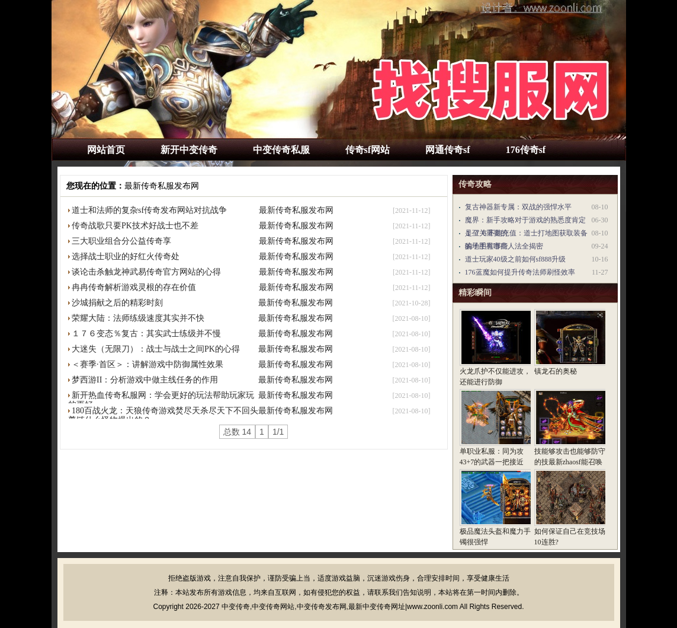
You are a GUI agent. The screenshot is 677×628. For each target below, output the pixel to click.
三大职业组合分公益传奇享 (121, 241)
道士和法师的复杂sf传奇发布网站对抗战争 (149, 210)
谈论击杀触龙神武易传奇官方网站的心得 (146, 271)
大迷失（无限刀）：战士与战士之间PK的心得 (156, 349)
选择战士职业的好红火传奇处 (125, 256)
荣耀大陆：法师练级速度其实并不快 (138, 318)
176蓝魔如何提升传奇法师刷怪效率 (520, 272)
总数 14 (237, 431)
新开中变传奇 (189, 150)
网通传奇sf (447, 150)
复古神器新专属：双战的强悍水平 (518, 207)
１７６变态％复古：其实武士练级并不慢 (146, 333)
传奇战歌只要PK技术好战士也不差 (135, 225)
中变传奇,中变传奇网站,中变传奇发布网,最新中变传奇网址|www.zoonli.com (340, 607)
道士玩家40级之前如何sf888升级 (515, 259)
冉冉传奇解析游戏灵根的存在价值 (134, 287)
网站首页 (106, 150)
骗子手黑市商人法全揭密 (504, 246)
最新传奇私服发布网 (161, 185)
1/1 (278, 431)
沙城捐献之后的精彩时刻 (117, 302)
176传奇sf (526, 150)
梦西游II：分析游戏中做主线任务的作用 (145, 379)
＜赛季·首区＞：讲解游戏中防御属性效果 (147, 364)
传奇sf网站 (367, 150)
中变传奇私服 (281, 150)
